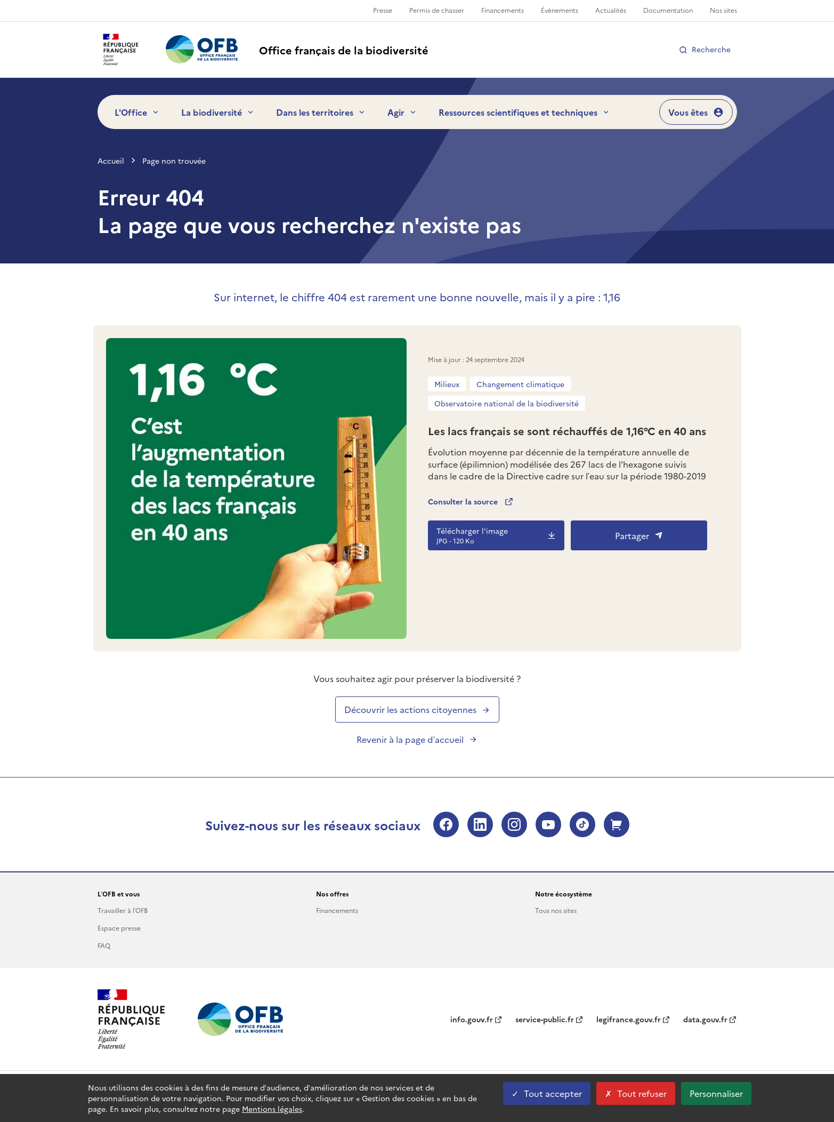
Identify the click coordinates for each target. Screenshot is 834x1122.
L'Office (137, 112)
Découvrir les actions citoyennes (417, 709)
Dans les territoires (321, 112)
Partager (639, 535)
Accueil (111, 160)
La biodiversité (218, 112)
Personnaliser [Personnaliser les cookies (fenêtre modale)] (716, 1093)
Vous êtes (696, 112)
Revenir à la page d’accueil (417, 739)
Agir (402, 112)
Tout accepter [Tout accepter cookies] (547, 1093)
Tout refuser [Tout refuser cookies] (636, 1093)
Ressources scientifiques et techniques (524, 112)
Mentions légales (272, 1108)
